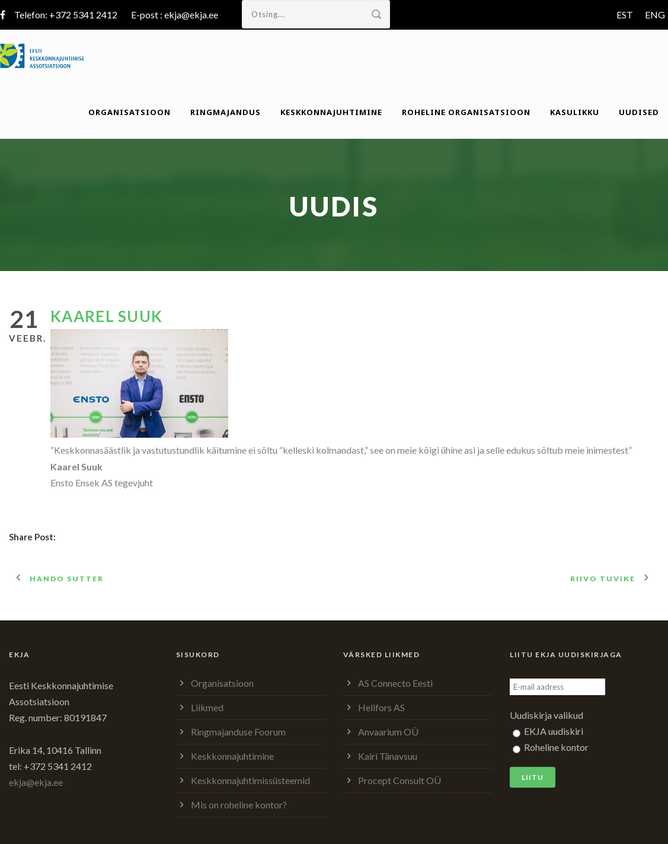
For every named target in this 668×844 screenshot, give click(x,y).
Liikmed (207, 707)
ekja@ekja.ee (191, 14)
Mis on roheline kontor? (239, 804)
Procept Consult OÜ (399, 780)
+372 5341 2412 (83, 14)
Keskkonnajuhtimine (331, 112)
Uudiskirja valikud (546, 715)
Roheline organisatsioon (466, 112)
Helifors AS (381, 707)
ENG (655, 14)
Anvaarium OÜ (388, 731)
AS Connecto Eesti (395, 683)
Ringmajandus (225, 112)
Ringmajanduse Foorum (238, 731)
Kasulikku (574, 112)
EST (624, 14)
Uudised (639, 112)
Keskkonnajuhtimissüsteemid (250, 780)
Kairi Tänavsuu (387, 756)
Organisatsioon (129, 112)
